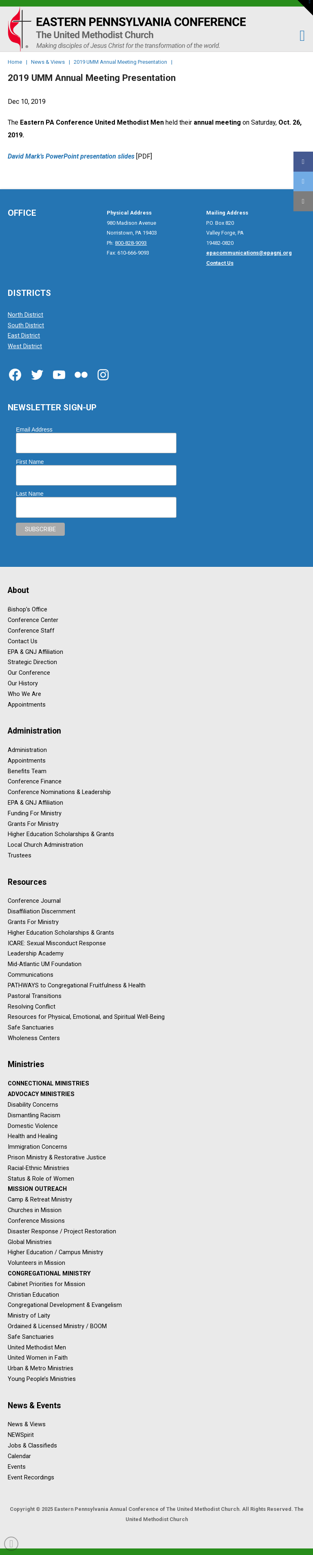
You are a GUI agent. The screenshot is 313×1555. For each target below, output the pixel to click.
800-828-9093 (131, 243)
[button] (297, 35)
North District (25, 314)
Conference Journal (34, 901)
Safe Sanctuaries (31, 1028)
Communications (30, 974)
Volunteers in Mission (36, 1263)
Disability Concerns (33, 1104)
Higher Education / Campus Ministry (55, 1252)
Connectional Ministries (48, 1084)
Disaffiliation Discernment (41, 911)
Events (17, 1466)
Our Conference (29, 673)
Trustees (19, 855)
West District (25, 346)
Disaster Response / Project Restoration (62, 1231)
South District (26, 325)
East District (24, 336)
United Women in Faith (38, 1358)
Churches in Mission (35, 1210)
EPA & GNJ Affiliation (35, 652)
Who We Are (24, 694)
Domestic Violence (33, 1126)
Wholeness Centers (34, 1038)
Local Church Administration (45, 845)
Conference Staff (31, 630)
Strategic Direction (32, 662)
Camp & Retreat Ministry (40, 1200)
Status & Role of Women (41, 1178)
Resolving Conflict (31, 1006)
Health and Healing (32, 1136)
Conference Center (33, 620)
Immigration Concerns (37, 1147)
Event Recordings (31, 1477)
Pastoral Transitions (35, 996)
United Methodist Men (37, 1347)
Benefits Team (27, 771)
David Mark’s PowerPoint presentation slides (71, 156)
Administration (27, 750)
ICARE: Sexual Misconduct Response (57, 943)
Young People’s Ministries (42, 1379)
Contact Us (22, 641)
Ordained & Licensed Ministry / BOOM (57, 1326)
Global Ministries (30, 1242)
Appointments (27, 704)
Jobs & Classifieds (32, 1445)
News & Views (27, 1424)
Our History (23, 683)
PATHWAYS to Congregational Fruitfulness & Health (76, 985)
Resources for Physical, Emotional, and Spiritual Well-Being (86, 1017)
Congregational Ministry (49, 1273)
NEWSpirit (21, 1435)
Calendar (19, 1456)
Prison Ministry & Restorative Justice (57, 1157)
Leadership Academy (36, 954)
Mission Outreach (37, 1189)
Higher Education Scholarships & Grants (61, 834)
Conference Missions (36, 1220)
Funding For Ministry (35, 813)
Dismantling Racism (34, 1115)
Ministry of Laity (29, 1316)
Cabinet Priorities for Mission (46, 1284)
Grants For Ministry (33, 824)
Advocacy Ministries (41, 1094)
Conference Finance (35, 782)
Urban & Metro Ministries (40, 1368)
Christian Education (33, 1294)
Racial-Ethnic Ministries (38, 1168)
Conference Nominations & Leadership (59, 792)
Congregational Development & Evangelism (65, 1305)
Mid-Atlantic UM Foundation (45, 964)
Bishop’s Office (27, 609)
